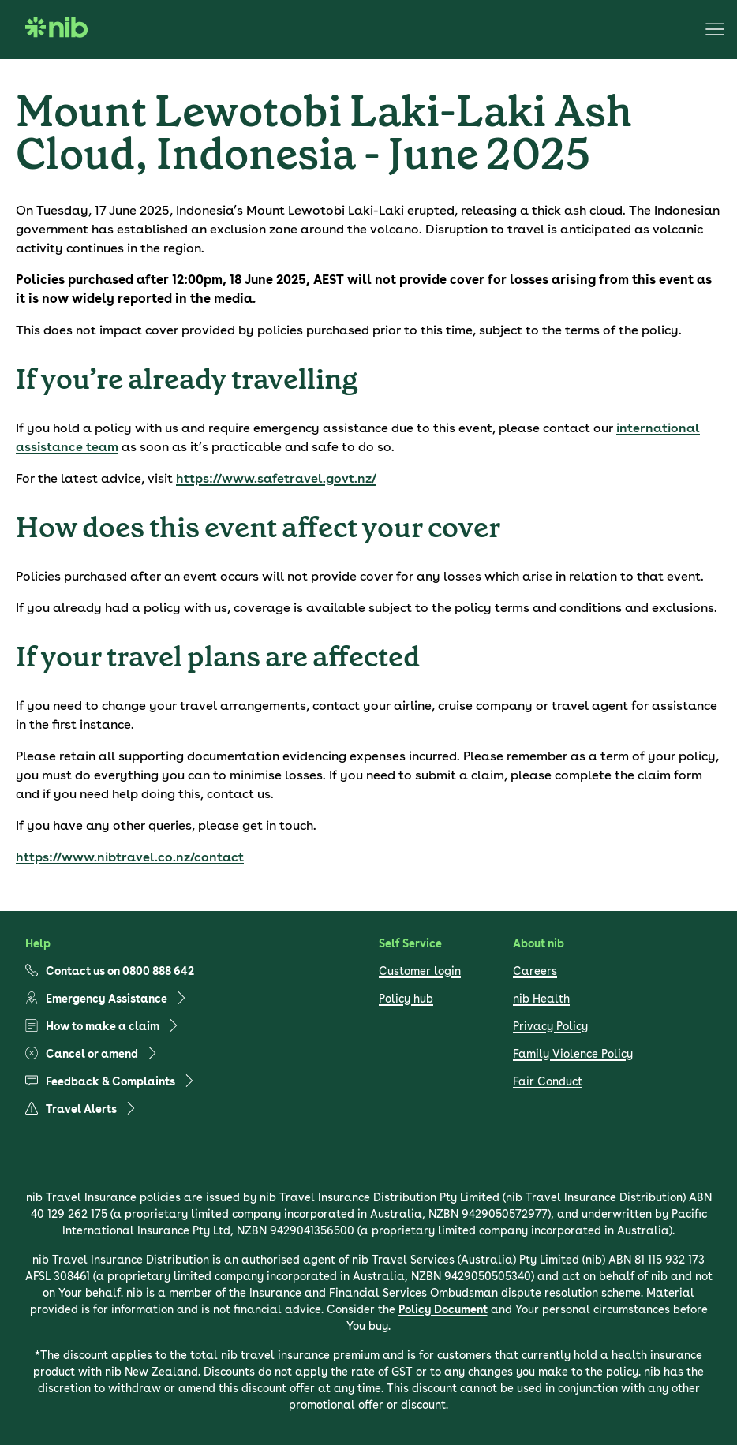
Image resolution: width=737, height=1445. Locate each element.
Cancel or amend (92, 1053)
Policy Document (443, 1309)
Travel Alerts (81, 1108)
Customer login (420, 971)
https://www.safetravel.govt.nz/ (276, 478)
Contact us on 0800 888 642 (109, 970)
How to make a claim (102, 1025)
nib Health (541, 998)
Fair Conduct (547, 1081)
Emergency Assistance (106, 998)
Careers (535, 971)
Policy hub (406, 998)
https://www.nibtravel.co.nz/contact (130, 856)
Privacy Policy (550, 1026)
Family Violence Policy (573, 1053)
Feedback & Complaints (110, 1081)
